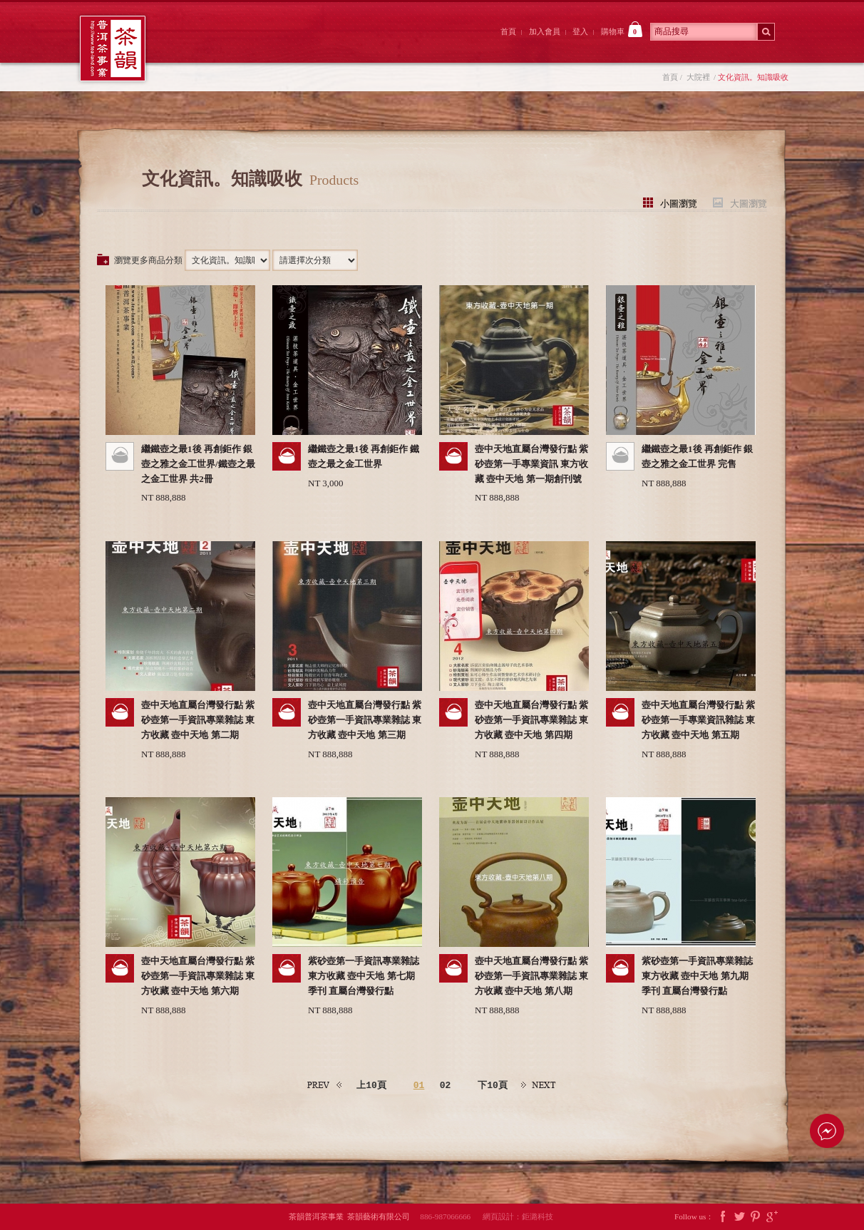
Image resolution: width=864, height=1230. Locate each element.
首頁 (508, 31)
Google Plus (772, 1217)
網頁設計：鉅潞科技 (518, 1216)
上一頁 (325, 1085)
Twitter (739, 1217)
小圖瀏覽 (678, 202)
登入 (580, 31)
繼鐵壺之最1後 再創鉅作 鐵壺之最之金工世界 (363, 456)
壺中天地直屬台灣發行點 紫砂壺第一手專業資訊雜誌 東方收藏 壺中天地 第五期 (698, 719)
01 (419, 1085)
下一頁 (539, 1085)
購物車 (621, 29)
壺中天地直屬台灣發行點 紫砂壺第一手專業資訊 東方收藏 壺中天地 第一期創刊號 (531, 464)
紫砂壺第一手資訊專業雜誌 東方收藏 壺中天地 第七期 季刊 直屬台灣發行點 (363, 975)
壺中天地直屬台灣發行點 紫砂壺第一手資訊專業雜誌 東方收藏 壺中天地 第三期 (364, 719)
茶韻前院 (206, 44)
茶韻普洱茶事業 (113, 48)
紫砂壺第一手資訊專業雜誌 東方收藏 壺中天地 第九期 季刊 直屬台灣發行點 (697, 975)
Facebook (723, 1217)
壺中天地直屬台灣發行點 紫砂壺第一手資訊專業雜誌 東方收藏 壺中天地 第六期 (197, 975)
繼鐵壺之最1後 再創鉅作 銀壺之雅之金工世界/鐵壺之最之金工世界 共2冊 (198, 464)
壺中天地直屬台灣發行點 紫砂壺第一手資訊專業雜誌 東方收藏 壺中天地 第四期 (531, 719)
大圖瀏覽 (748, 202)
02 (445, 1085)
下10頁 (493, 1085)
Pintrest (756, 1217)
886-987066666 (450, 1216)
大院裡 (285, 44)
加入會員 (544, 31)
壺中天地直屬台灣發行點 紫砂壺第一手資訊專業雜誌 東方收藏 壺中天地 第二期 (197, 719)
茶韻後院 (364, 44)
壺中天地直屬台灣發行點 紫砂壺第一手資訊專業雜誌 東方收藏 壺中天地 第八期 (531, 975)
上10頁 (371, 1085)
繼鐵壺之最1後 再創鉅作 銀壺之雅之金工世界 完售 (697, 456)
